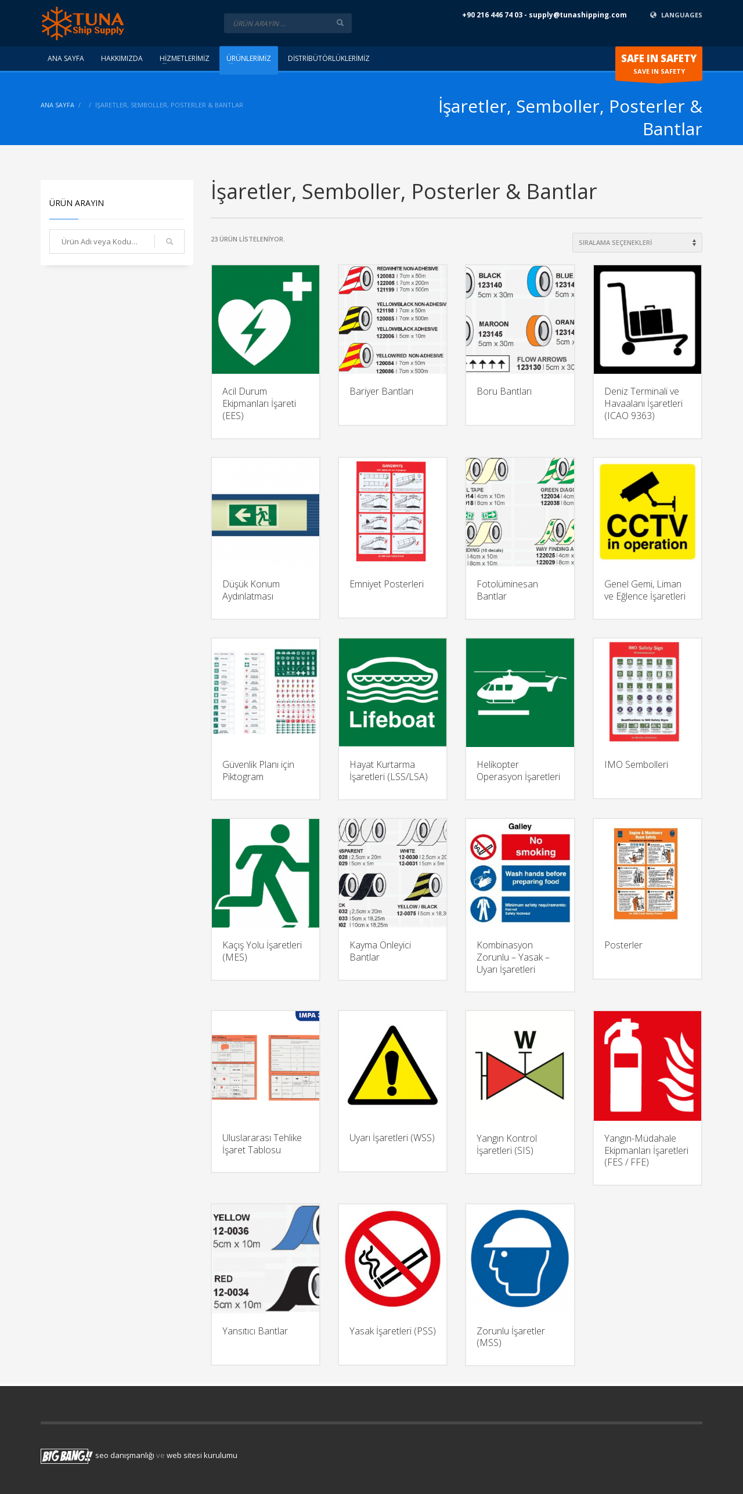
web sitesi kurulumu (202, 1455)
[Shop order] (637, 242)
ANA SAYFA (57, 104)
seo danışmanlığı (124, 1455)
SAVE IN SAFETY (658, 66)
